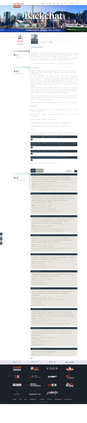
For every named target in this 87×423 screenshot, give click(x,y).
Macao (36, 163)
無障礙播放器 (58, 399)
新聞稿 (15, 399)
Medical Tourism (38, 342)
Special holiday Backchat (43, 352)
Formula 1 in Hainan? (39, 265)
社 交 (36, 362)
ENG (71, 3)
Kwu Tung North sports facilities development (48, 299)
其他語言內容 (68, 399)
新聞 (49, 4)
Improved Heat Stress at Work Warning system (48, 210)
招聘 (20, 399)
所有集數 (34, 42)
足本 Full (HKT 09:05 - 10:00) (42, 184)
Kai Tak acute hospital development (44, 250)
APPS (61, 4)
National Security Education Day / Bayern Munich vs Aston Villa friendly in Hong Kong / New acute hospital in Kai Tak (53, 240)
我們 (65, 4)
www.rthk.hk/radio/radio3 (65, 63)
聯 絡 (53, 362)
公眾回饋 (71, 362)
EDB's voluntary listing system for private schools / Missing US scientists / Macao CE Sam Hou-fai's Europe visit (54, 72)
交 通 (18, 362)
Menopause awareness (40, 284)
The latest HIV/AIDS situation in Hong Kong (47, 230)
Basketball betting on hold (41, 206)
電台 (46, 4)
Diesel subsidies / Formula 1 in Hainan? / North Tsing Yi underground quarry (53, 258)
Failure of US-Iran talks (40, 227)
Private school (44, 163)
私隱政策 (49, 399)
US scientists (53, 163)
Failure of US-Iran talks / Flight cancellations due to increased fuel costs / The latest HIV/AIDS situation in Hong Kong (53, 221)
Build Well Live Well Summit (42, 341)
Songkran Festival (38, 304)
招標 (25, 399)
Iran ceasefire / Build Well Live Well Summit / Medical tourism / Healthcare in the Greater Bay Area (53, 333)
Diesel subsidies (38, 263)
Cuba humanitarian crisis (41, 280)
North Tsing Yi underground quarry (44, 267)
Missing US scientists (39, 187)
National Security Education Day (43, 246)
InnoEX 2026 (36, 303)
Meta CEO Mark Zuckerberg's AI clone (45, 211)
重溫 (57, 4)
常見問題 (42, 399)
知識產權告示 (33, 399)
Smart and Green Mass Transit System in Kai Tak (49, 320)
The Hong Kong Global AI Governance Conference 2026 (51, 323)
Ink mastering (37, 301)
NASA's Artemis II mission (41, 322)
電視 (42, 4)
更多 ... (32, 358)
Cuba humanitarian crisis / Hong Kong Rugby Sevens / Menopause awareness (52, 275)
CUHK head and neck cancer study (44, 208)
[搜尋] (78, 3)
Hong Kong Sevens (38, 282)
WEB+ (53, 4)
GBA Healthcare (37, 344)
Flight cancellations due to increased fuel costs (49, 229)
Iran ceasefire (37, 339)
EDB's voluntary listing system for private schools (49, 185)
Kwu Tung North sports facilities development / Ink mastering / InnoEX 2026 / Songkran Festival (53, 293)
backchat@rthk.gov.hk (64, 60)
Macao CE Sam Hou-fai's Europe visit (45, 189)
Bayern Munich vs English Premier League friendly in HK (52, 248)
